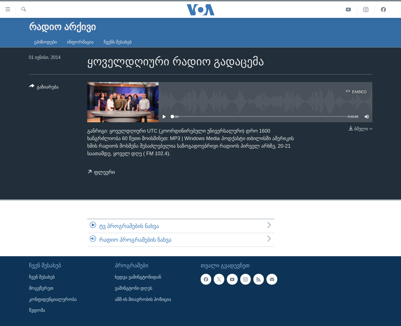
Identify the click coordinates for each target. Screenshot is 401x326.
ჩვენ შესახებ (42, 277)
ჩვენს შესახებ (118, 42)
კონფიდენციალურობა (53, 299)
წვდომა (37, 310)
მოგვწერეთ (41, 288)
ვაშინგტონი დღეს (133, 288)
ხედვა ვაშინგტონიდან (138, 277)
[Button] (44, 88)
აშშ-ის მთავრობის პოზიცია (143, 299)
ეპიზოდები (45, 42)
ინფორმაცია (80, 42)
